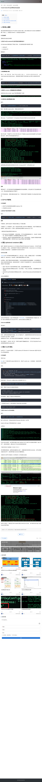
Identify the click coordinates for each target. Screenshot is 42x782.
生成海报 (4, 538)
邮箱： (3, 629)
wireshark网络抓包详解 (26, 589)
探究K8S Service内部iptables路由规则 (9, 570)
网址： (3, 632)
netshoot (3, 255)
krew (2, 361)
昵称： (3, 626)
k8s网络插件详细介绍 (5, 589)
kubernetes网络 (15, 10)
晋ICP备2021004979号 (21, 780)
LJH (1, 10)
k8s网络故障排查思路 (26, 609)
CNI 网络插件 (24, 570)
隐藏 (6, 15)
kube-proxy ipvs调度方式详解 (7, 609)
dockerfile (22, 317)
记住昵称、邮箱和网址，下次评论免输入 (9, 635)
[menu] (40, 1)
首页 (1, 5)
